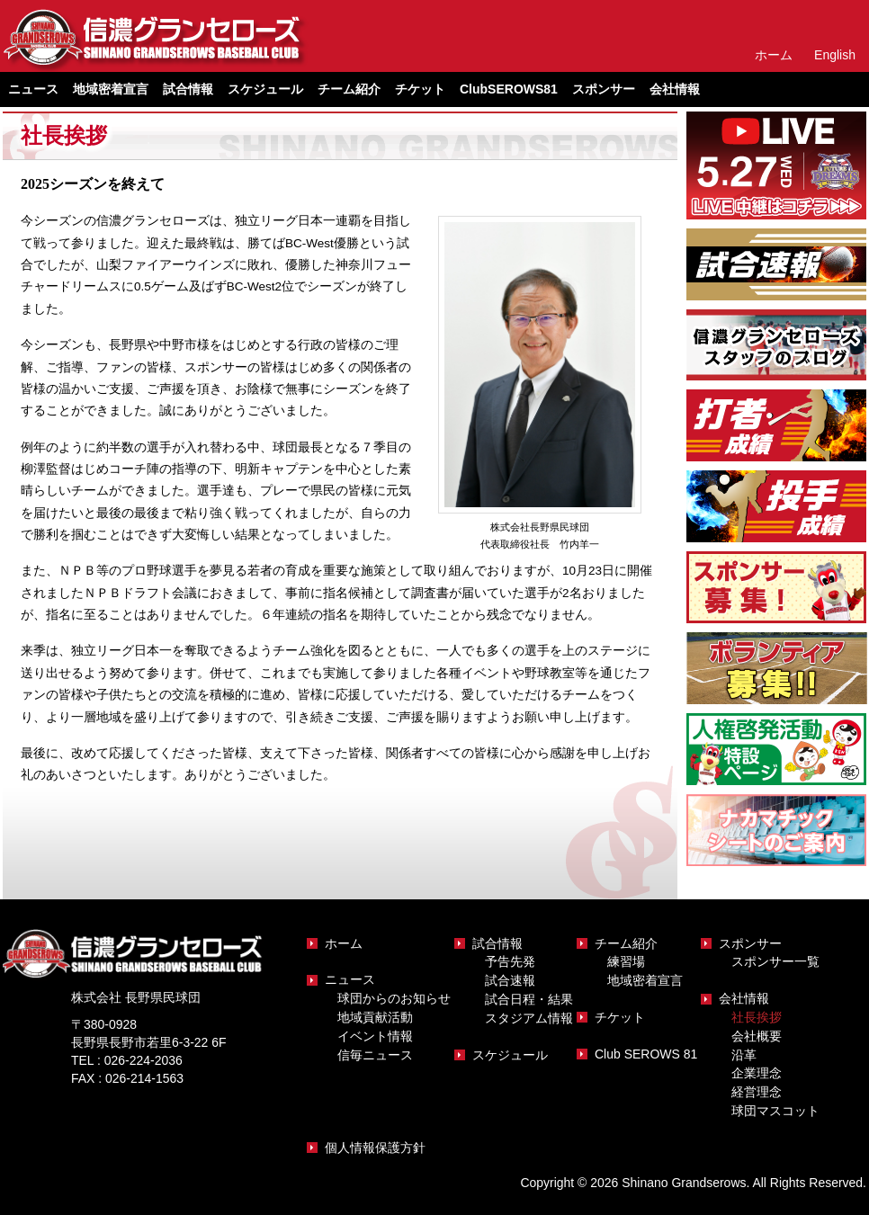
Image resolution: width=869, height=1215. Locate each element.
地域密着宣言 (110, 89)
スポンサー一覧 (775, 961)
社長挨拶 (756, 1017)
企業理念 (756, 1073)
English (835, 55)
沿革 (744, 1055)
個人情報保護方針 (375, 1147)
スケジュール (265, 89)
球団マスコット (775, 1110)
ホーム (774, 55)
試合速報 (510, 980)
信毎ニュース (375, 1055)
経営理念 (756, 1092)
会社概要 (756, 1036)
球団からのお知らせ (394, 998)
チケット (420, 89)
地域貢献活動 (375, 1017)
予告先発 (510, 961)
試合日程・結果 (529, 999)
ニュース (350, 979)
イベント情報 (375, 1036)
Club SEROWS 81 (646, 1054)
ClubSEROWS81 (509, 89)
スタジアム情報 (529, 1018)
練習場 (626, 961)
